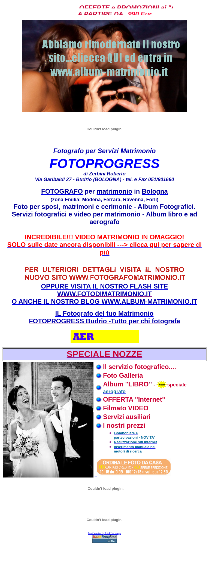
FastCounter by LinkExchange (104, 533)
